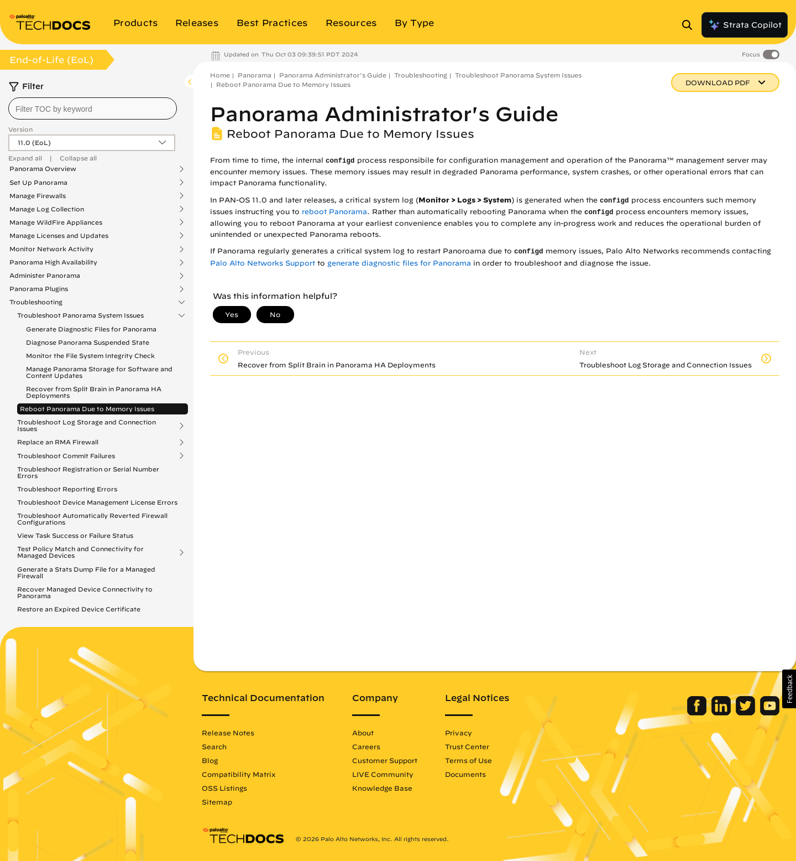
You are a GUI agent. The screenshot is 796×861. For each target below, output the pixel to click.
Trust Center (467, 746)
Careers (366, 746)
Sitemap (217, 802)
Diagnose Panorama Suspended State (87, 342)
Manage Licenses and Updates (58, 235)
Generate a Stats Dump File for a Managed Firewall (86, 572)
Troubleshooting (35, 302)
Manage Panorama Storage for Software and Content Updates (99, 372)
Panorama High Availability (53, 262)
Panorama (254, 75)
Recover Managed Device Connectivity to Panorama (85, 592)
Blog (210, 760)
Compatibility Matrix (238, 774)
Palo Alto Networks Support (262, 263)
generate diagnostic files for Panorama (399, 263)
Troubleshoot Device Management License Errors (97, 502)
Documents (465, 774)
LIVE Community (382, 774)
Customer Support (384, 760)
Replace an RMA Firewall (57, 442)
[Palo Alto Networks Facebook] (698, 712)
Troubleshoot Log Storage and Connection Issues (86, 425)
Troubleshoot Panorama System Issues (80, 315)
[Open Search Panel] (690, 25)
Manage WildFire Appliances (55, 222)
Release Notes (228, 732)
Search (214, 746)
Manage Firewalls (37, 196)
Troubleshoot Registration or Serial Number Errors (88, 472)
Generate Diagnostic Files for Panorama (91, 329)
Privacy (458, 732)
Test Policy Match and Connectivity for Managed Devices (80, 552)
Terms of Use (468, 760)
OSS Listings (224, 788)
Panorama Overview (42, 168)
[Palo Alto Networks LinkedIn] (722, 712)
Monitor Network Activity (51, 249)
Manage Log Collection (46, 209)
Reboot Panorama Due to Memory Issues (87, 408)
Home (220, 75)
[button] (789, 689)
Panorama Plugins (38, 289)
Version (20, 129)
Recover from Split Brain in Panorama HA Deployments (93, 392)
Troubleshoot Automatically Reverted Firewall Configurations (92, 519)
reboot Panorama (334, 212)
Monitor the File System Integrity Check (90, 355)
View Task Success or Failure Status (75, 535)
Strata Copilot (745, 25)
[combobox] (92, 108)
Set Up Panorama (38, 182)
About (363, 732)
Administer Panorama (44, 275)
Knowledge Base (382, 788)
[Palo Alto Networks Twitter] (746, 712)
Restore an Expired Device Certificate (78, 609)
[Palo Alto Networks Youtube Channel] (769, 712)
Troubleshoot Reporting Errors (67, 488)
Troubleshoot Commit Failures (66, 456)
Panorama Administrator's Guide (332, 75)
